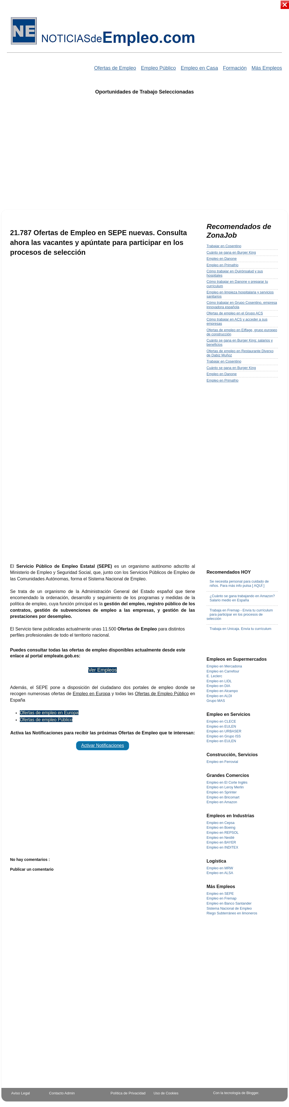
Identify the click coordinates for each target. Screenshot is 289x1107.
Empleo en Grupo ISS (224, 736)
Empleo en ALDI (219, 696)
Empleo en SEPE (220, 894)
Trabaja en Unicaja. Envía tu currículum (240, 629)
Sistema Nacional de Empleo (229, 908)
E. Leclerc (214, 676)
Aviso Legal (20, 1093)
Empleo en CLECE (221, 721)
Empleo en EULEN (221, 726)
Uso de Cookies (166, 1093)
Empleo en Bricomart (223, 797)
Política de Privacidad (128, 1093)
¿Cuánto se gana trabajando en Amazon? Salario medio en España (242, 598)
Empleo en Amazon (222, 802)
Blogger (252, 1093)
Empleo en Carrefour (223, 671)
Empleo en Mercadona (224, 666)
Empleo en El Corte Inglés (227, 782)
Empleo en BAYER (221, 842)
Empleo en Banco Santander (229, 903)
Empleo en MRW (220, 868)
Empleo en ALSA (220, 873)
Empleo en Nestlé (220, 838)
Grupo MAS (216, 701)
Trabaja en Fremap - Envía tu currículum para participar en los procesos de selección (240, 614)
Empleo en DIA (218, 686)
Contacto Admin (62, 1093)
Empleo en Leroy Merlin (225, 787)
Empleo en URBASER (224, 731)
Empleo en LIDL (219, 681)
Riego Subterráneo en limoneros (232, 913)
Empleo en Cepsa (220, 823)
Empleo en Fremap (221, 898)
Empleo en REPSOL (223, 833)
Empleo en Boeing (221, 828)
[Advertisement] (53, 155)
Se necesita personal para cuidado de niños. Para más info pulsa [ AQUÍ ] (239, 584)
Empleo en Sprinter (222, 792)
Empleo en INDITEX (222, 847)
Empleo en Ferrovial (222, 762)
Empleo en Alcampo (222, 691)
